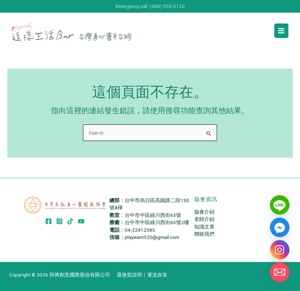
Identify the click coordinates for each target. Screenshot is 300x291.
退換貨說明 (129, 275)
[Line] (279, 205)
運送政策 (157, 275)
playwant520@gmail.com (152, 237)
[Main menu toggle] (281, 30)
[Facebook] (48, 221)
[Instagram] (59, 221)
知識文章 (204, 227)
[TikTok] (70, 221)
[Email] (279, 272)
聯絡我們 (204, 234)
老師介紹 (204, 219)
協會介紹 (204, 212)
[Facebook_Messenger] (279, 227)
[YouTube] (81, 221)
